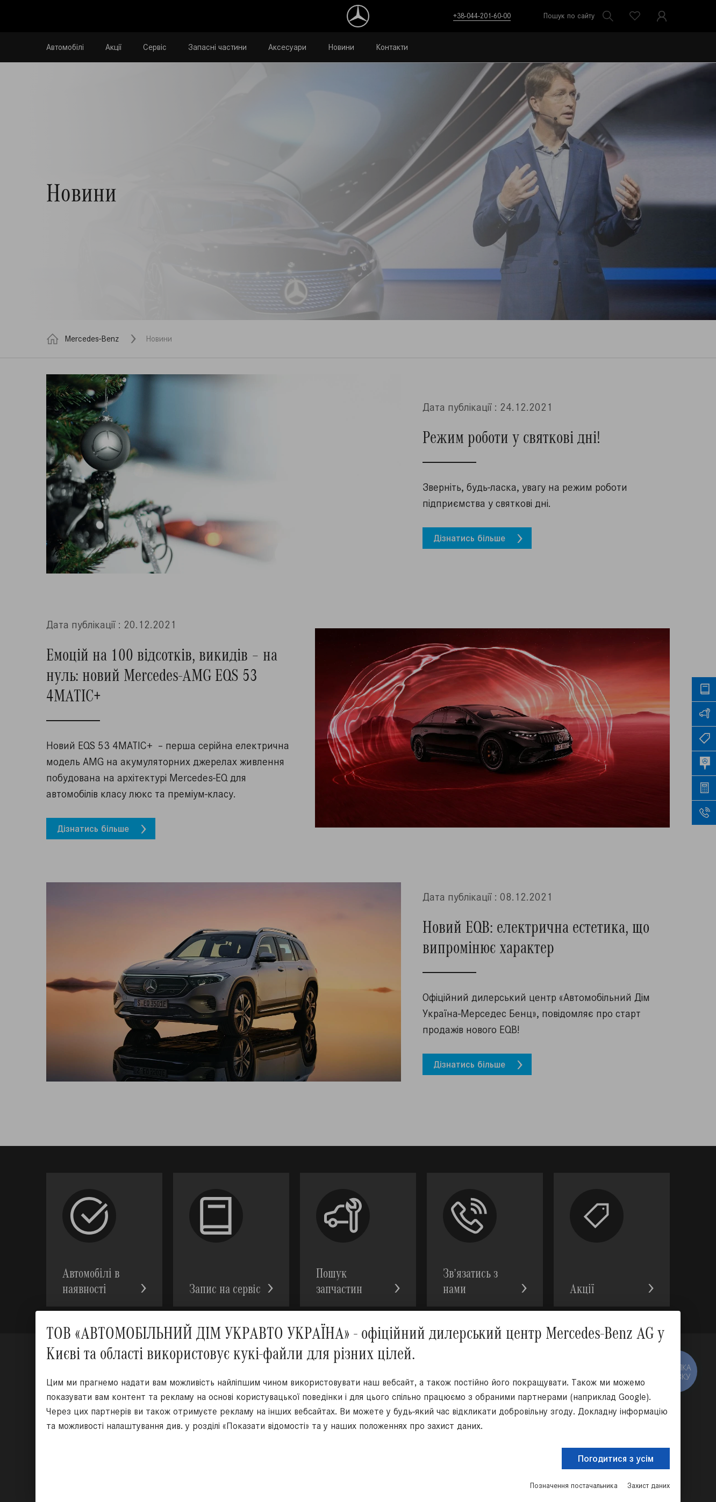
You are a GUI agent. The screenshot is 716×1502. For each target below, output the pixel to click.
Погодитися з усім (616, 1458)
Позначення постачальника (574, 1485)
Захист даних (648, 1485)
